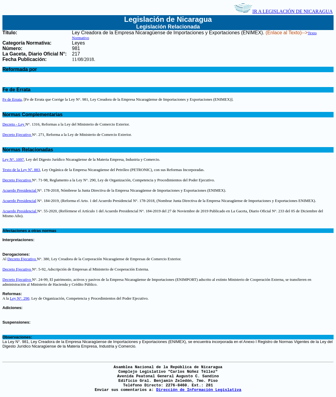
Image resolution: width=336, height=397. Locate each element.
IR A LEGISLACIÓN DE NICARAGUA (283, 11)
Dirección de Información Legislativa (198, 390)
